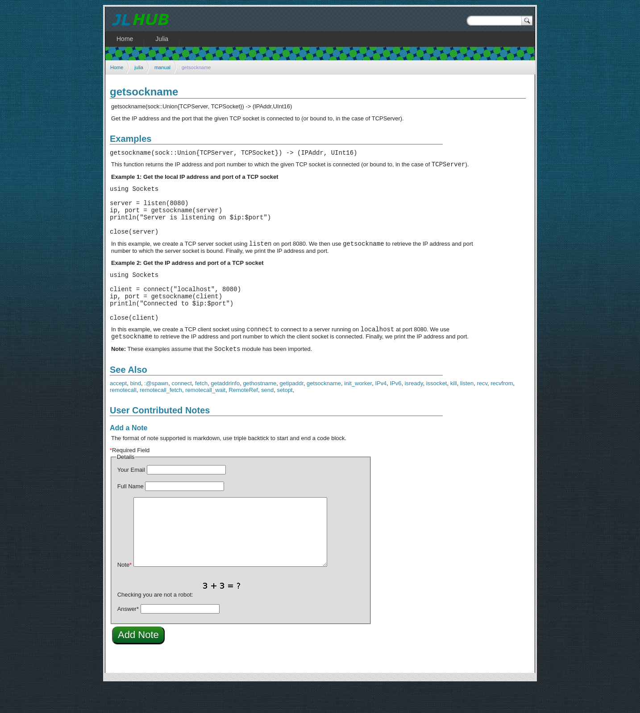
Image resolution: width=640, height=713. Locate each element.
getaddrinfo (225, 410)
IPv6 (396, 410)
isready (414, 410)
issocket (436, 410)
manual (162, 67)
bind (135, 410)
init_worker (358, 410)
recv (482, 410)
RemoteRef (243, 416)
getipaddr (291, 410)
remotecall (123, 416)
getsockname (324, 410)
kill (453, 410)
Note (124, 591)
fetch (201, 410)
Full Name (130, 513)
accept (118, 410)
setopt (284, 416)
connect (181, 410)
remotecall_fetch (161, 416)
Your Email (131, 496)
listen (467, 410)
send (267, 416)
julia (138, 67)
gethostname (259, 410)
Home (116, 67)
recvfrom (501, 410)
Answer (128, 635)
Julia (161, 38)
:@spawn (156, 410)
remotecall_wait (205, 416)
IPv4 (380, 410)
